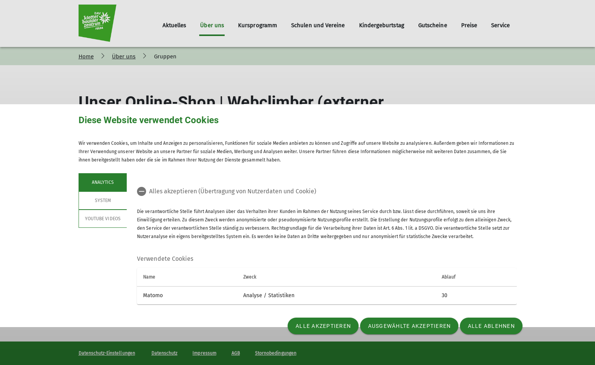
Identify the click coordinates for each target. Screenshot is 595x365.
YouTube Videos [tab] (103, 218)
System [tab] (102, 200)
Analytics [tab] (102, 182)
